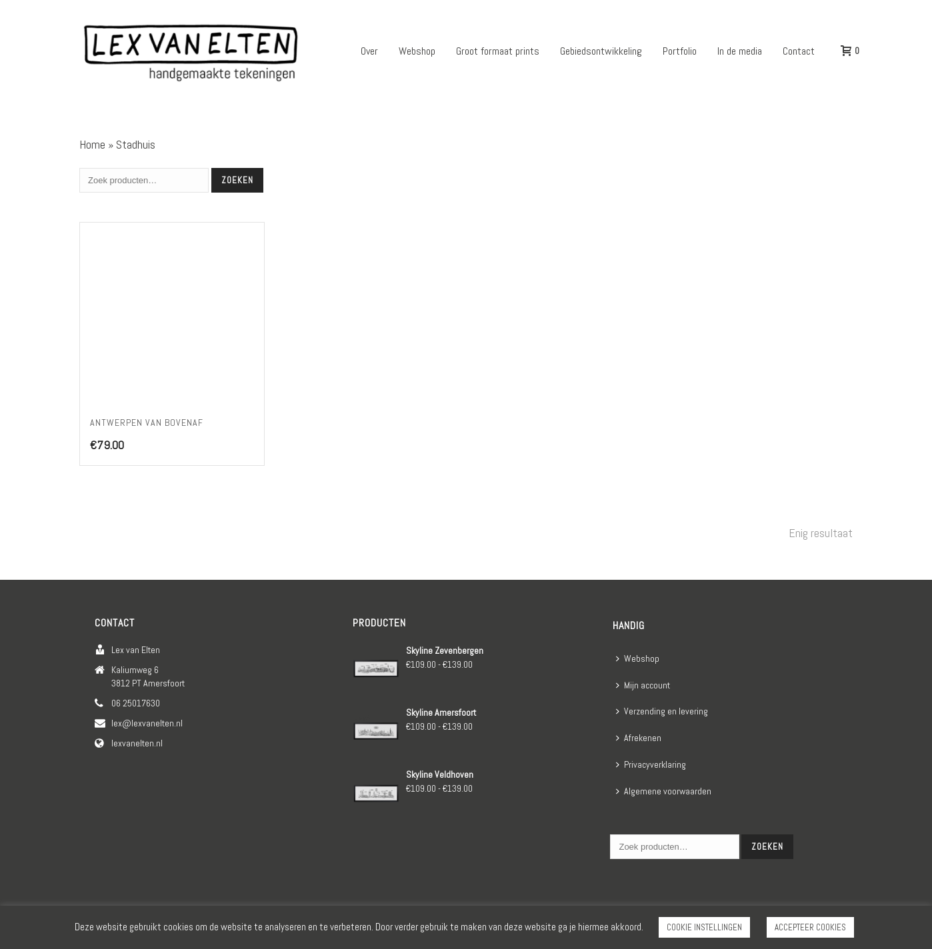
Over (369, 51)
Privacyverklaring (651, 764)
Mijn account (643, 685)
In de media (739, 51)
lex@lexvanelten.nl (147, 723)
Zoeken (237, 180)
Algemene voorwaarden (663, 791)
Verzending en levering (662, 711)
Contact (799, 51)
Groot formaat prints (497, 51)
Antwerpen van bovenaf (146, 423)
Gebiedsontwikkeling (601, 51)
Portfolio (680, 51)
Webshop (417, 51)
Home (92, 144)
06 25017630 (135, 703)
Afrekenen (638, 738)
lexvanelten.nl (137, 743)
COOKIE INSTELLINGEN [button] (704, 927)
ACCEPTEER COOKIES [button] (810, 927)
